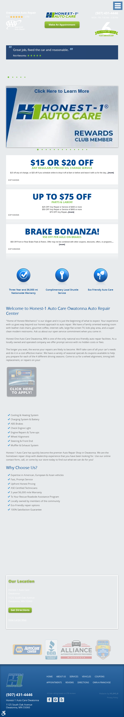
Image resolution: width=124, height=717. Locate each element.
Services (74, 676)
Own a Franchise (102, 682)
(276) (27, 17)
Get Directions (20, 610)
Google (55, 699)
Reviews (70, 682)
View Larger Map (17, 619)
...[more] (110, 172)
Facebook (49, 699)
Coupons (99, 676)
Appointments (54, 682)
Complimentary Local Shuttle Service (62, 291)
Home (50, 676)
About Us (61, 676)
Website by (108, 693)
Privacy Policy (112, 697)
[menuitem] (49, 676)
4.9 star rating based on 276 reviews (61, 693)
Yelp (61, 699)
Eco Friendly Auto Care (100, 289)
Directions (83, 682)
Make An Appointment (62, 24)
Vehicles (86, 676)
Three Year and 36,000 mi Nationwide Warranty (23, 291)
